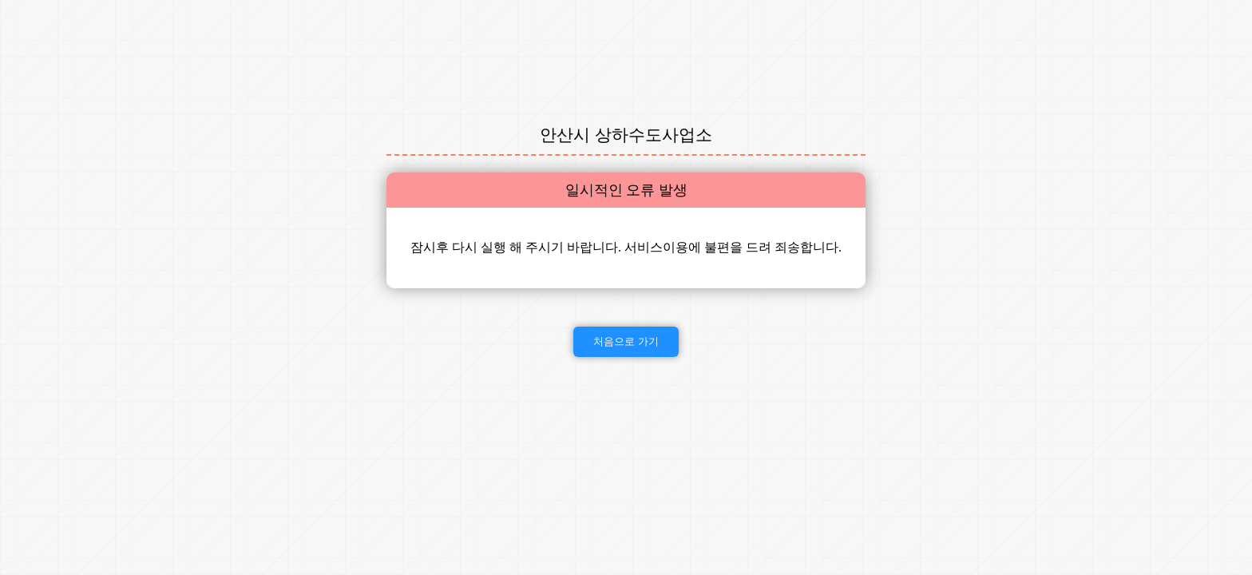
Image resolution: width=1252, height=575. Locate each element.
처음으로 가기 (626, 341)
